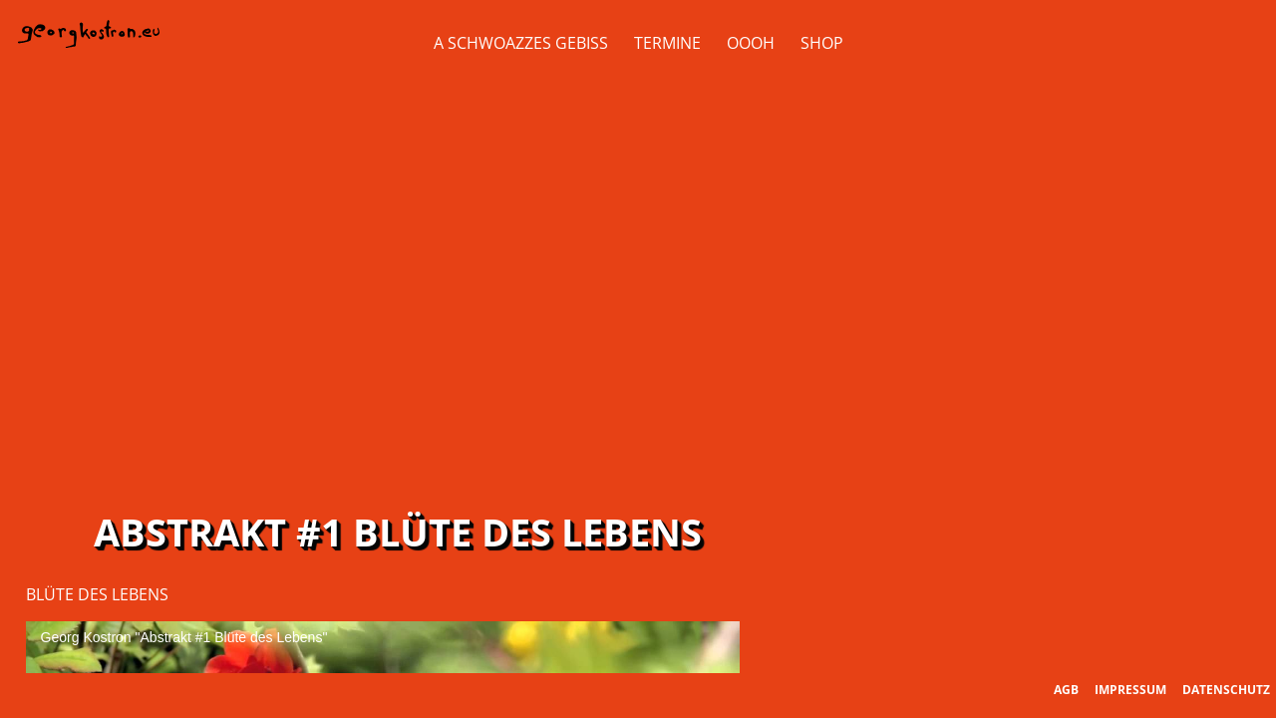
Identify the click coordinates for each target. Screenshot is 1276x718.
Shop (821, 43)
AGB (1066, 689)
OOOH (751, 43)
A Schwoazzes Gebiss (521, 43)
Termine (667, 43)
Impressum (1130, 689)
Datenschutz (1226, 689)
